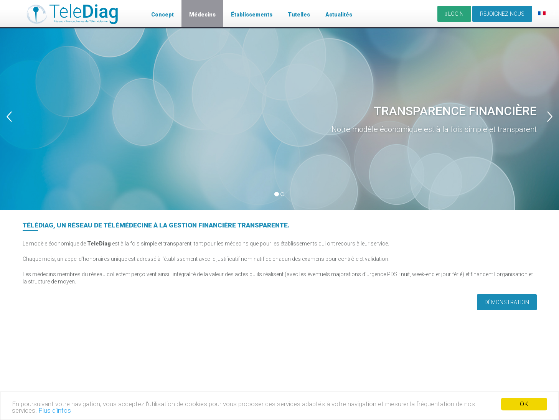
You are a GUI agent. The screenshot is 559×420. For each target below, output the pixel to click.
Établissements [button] (251, 15)
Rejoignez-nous (502, 14)
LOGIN (454, 14)
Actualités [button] (338, 15)
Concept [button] (162, 15)
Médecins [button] (202, 15)
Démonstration (507, 302)
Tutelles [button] (299, 15)
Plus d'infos (54, 410)
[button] (14, 105)
